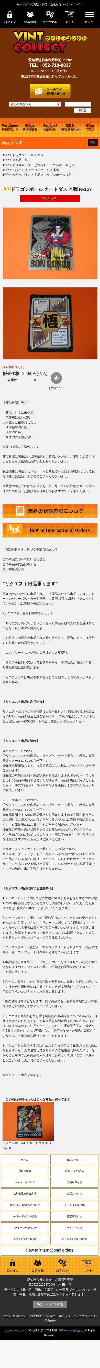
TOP (6, 155)
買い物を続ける (13, 569)
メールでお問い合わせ (74, 1238)
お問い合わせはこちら (50, 89)
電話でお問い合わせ (24, 1238)
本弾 (40, 155)
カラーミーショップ (16, 1330)
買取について (74, 1159)
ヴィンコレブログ (25, 1182)
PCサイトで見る (50, 1304)
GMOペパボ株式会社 (71, 1330)
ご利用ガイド (74, 1182)
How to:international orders (50, 1250)
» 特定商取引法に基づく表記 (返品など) (30, 549)
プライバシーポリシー (25, 1227)
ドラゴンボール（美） (59, 175)
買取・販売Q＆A (74, 1171)
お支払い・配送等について (24, 1205)
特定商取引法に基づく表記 (47, 1315)
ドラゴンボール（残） (62, 165)
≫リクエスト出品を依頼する (22, 1075)
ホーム (25, 1159)
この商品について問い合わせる (24, 559)
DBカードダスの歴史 (25, 1216)
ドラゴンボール (23, 155)
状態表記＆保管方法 (24, 1193)
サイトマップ (74, 1227)
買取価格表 (24, 1171)
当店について (74, 1193)
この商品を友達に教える (19, 564)
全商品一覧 (20, 160)
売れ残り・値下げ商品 (27, 165)
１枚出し (18, 170)
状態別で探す (21, 175)
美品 (37, 175)
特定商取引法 (74, 1216)
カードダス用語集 (74, 1205)
